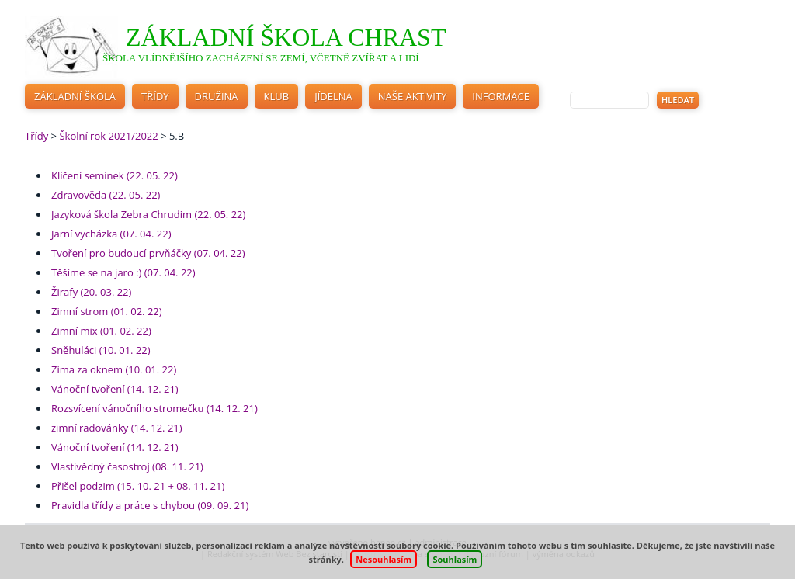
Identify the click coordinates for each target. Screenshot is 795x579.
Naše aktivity (412, 96)
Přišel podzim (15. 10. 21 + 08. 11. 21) (137, 486)
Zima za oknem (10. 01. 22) (113, 369)
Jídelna (333, 96)
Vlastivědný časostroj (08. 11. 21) (127, 466)
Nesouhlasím (383, 559)
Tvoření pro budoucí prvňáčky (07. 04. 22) (148, 253)
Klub (277, 96)
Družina (216, 96)
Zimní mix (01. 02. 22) (101, 331)
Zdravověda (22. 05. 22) (105, 195)
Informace (500, 96)
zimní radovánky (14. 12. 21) (116, 428)
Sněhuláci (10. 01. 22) (101, 350)
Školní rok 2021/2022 (108, 136)
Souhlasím (454, 559)
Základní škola (75, 96)
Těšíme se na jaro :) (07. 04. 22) (123, 272)
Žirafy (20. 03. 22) (91, 292)
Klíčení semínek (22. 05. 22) (114, 175)
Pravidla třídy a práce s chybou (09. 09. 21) (149, 505)
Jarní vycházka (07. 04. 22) (111, 234)
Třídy (155, 96)
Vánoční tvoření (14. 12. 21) (115, 389)
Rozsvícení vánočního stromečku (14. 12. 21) (154, 408)
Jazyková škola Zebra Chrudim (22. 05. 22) (148, 214)
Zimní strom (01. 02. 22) (106, 311)
